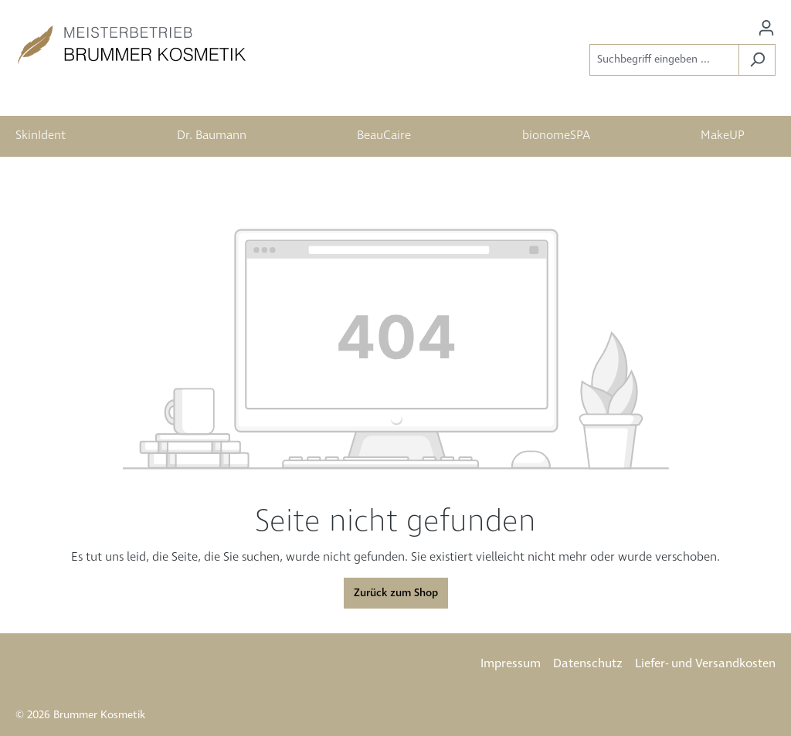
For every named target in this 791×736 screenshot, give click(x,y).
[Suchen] (757, 60)
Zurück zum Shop (396, 593)
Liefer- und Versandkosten (705, 664)
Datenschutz (588, 664)
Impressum (510, 664)
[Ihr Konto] (766, 28)
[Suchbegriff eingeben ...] (664, 60)
